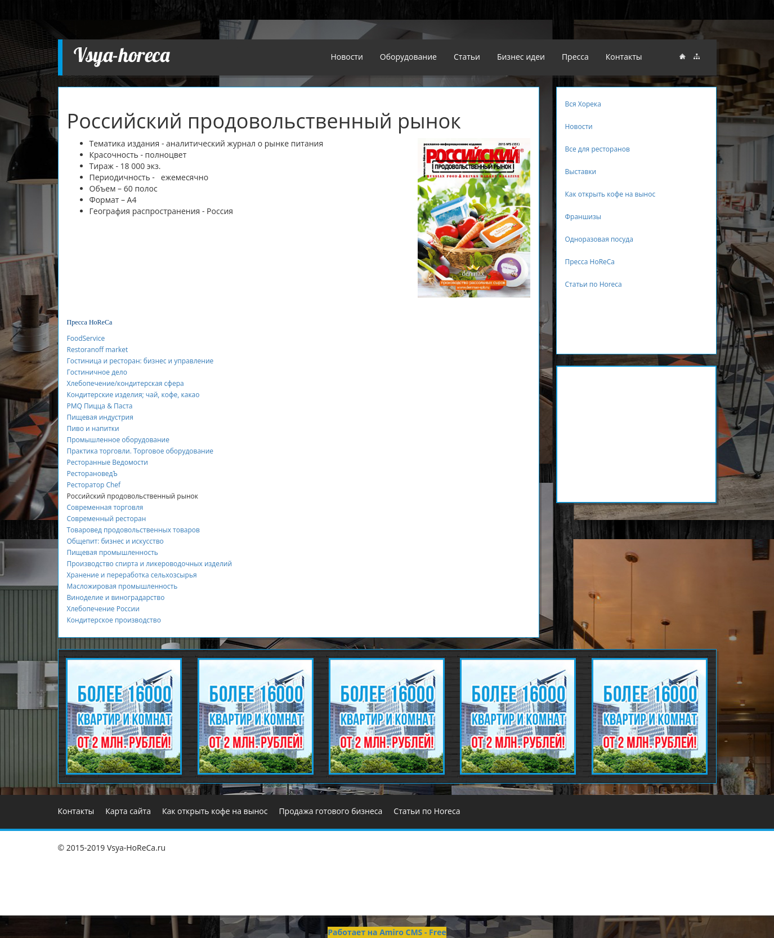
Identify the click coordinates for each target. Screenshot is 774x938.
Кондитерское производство (114, 620)
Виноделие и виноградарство (116, 597)
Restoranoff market (97, 349)
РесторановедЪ (92, 473)
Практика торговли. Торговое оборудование (140, 451)
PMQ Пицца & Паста (100, 406)
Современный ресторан (106, 518)
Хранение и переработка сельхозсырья (132, 575)
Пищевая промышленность (112, 552)
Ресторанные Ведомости (108, 462)
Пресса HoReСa (90, 322)
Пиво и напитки (93, 428)
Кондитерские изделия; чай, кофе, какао (133, 394)
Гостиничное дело (97, 372)
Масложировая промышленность (122, 586)
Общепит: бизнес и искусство (115, 541)
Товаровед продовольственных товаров (133, 530)
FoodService (86, 338)
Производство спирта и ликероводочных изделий (149, 563)
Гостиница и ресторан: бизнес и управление (140, 361)
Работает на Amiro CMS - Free (387, 932)
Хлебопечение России (103, 609)
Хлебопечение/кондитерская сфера (125, 383)
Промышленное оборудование (118, 439)
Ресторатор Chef (94, 485)
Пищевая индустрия (100, 417)
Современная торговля (105, 507)
